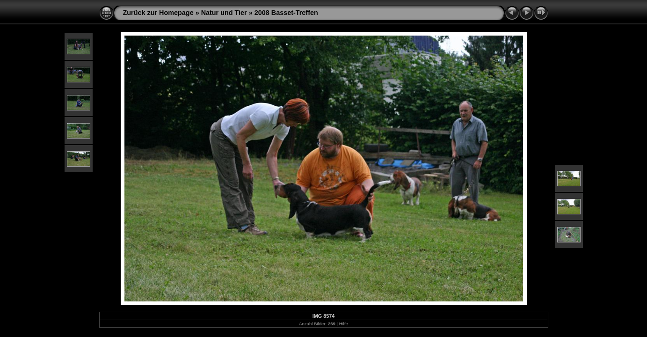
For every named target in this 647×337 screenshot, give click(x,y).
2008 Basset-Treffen (286, 12)
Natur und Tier (224, 12)
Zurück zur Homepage (158, 12)
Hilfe (343, 323)
